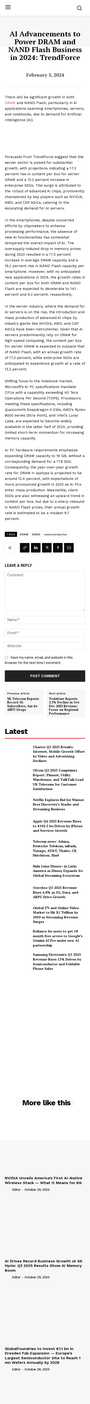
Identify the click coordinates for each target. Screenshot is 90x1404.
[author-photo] (8, 1189)
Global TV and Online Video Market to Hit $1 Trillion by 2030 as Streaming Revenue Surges (56, 915)
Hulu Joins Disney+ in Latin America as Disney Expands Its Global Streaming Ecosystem (58, 871)
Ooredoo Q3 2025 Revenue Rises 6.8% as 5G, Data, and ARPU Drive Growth (55, 892)
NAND (36, 534)
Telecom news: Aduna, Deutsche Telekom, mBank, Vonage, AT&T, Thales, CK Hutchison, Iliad (55, 848)
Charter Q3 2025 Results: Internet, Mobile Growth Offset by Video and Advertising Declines (59, 754)
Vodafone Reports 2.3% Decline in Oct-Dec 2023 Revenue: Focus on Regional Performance (64, 706)
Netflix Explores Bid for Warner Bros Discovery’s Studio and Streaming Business (58, 804)
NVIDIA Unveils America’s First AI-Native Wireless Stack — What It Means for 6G (43, 1180)
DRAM (10, 103)
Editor (16, 1189)
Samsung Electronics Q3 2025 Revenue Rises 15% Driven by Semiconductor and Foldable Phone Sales (57, 961)
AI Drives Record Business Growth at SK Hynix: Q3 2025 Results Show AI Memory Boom (43, 1265)
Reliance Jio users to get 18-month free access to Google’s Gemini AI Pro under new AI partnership (58, 938)
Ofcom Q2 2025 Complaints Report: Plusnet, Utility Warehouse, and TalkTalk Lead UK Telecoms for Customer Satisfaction (58, 779)
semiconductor (55, 534)
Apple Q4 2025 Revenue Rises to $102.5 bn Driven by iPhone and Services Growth (58, 826)
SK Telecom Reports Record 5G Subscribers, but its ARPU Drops (23, 704)
